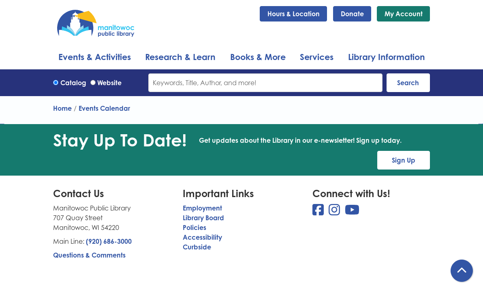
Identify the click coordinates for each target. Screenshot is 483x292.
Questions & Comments (89, 255)
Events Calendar (104, 108)
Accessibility (202, 237)
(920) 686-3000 (109, 241)
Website (109, 83)
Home (62, 108)
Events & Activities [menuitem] (94, 57)
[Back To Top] (462, 271)
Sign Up (403, 160)
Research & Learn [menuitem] (180, 57)
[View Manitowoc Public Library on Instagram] (335, 212)
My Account (404, 14)
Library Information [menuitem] (386, 57)
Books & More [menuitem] (258, 57)
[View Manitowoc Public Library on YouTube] (352, 212)
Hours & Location (293, 14)
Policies (194, 227)
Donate (352, 14)
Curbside (197, 247)
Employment (202, 208)
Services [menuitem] (316, 57)
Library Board (203, 218)
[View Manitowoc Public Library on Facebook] (318, 212)
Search (408, 83)
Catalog (73, 83)
